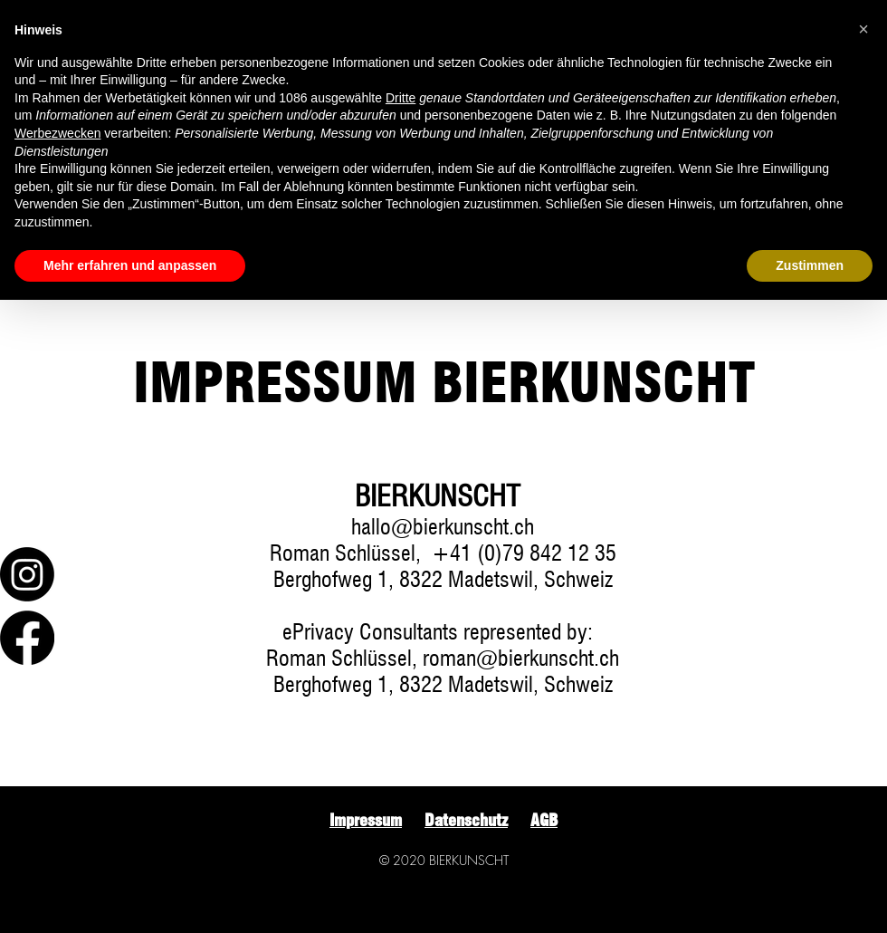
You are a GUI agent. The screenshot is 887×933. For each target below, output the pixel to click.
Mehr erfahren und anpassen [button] (129, 265)
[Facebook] (27, 638)
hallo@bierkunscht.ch (442, 527)
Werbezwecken (57, 133)
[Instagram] (27, 574)
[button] (863, 28)
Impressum (365, 820)
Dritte (400, 98)
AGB (544, 820)
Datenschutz (466, 820)
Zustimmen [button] (810, 265)
